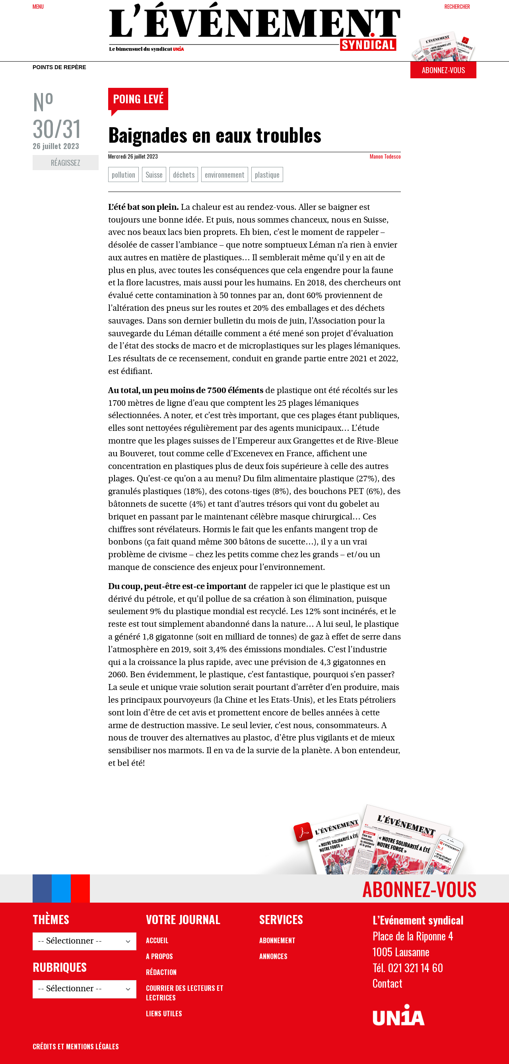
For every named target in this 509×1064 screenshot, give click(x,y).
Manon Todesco (385, 156)
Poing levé (138, 99)
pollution (123, 174)
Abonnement (277, 940)
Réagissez (65, 162)
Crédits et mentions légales (76, 1046)
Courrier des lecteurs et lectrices (184, 992)
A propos (159, 956)
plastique (267, 174)
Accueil (157, 940)
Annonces (273, 956)
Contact (387, 983)
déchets (183, 174)
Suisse (154, 174)
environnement (225, 174)
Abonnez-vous (443, 69)
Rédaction (161, 972)
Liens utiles (164, 1013)
